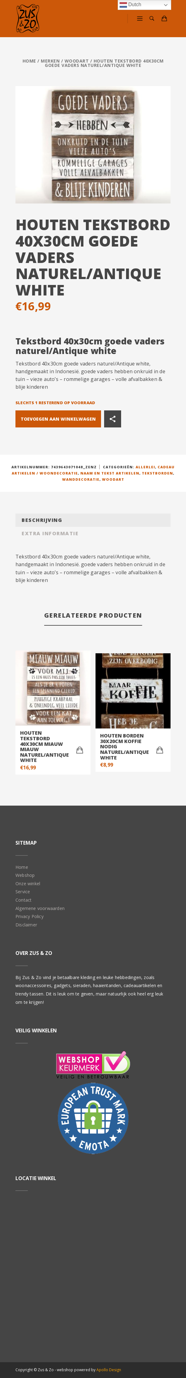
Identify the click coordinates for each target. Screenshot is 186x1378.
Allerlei (145, 467)
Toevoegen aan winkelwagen (58, 419)
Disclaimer (26, 925)
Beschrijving (42, 520)
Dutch (130, 5)
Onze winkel (27, 883)
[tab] (93, 520)
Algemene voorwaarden (40, 908)
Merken (50, 61)
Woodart (77, 61)
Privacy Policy (29, 916)
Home (29, 61)
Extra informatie (50, 533)
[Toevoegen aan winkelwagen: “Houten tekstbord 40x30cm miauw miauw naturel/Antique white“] (79, 750)
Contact (23, 900)
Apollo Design (108, 1369)
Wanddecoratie (80, 479)
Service (22, 892)
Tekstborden (157, 473)
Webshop (25, 875)
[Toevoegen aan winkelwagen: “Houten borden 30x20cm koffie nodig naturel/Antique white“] (159, 750)
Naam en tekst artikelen (109, 473)
